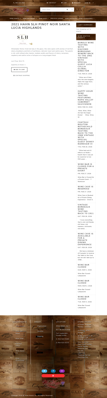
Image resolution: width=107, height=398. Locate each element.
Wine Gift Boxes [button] (29, 18)
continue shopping (21, 75)
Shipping (40, 336)
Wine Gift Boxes (19, 332)
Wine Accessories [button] (86, 18)
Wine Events (20, 326)
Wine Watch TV (71, 18)
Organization (41, 326)
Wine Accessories (20, 359)
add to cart (19, 69)
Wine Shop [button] (43, 18)
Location (40, 331)
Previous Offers (57, 18)
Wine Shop (19, 338)
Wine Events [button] (15, 18)
